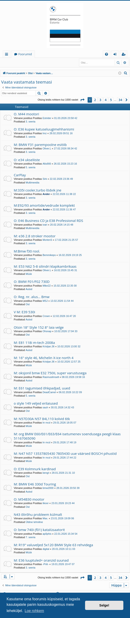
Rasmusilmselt (51, 377)
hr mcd (46, 422)
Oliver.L (47, 148)
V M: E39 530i (24, 312)
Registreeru (31, 61)
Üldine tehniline (34, 522)
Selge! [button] (104, 605)
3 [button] (100, 100)
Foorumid (25, 54)
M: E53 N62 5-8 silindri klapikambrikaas (45, 266)
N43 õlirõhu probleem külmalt (38, 514)
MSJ (45, 300)
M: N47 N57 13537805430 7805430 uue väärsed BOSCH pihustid (65, 453)
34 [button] (120, 100)
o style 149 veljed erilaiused (36, 403)
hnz (45, 133)
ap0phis (47, 533)
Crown (46, 316)
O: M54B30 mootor (29, 499)
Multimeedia (32, 182)
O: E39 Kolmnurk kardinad (35, 469)
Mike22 (47, 285)
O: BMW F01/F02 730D (32, 281)
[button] (82, 100)
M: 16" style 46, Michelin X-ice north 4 (43, 357)
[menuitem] (106, 54)
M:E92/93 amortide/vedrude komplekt (44, 205)
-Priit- (46, 564)
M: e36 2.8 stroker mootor (34, 236)
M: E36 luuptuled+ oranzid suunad (41, 560)
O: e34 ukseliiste (27, 159)
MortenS (47, 239)
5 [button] (111, 100)
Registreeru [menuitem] (124, 55)
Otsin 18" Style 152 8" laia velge (39, 327)
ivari (45, 224)
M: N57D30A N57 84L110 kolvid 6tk (42, 418)
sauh (45, 407)
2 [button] (95, 100)
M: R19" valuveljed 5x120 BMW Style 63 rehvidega (53, 545)
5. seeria (30, 167)
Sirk (45, 178)
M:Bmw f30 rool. (27, 251)
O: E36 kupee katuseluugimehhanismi (44, 129)
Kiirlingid (7, 55)
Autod (29, 289)
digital (46, 549)
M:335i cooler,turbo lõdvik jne (37, 190)
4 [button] (106, 100)
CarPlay (20, 175)
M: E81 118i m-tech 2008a (34, 342)
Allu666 (47, 163)
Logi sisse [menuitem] (116, 55)
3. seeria (30, 121)
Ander (46, 194)
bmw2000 (48, 488)
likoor (46, 503)
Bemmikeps (49, 255)
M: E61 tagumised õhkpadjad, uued (42, 388)
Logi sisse (11, 61)
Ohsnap (47, 331)
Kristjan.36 (49, 346)
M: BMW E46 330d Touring (35, 484)
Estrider (47, 118)
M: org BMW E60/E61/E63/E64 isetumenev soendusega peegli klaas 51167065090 (67, 436)
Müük (29, 274)
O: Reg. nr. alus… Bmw (32, 296)
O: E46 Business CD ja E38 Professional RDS (48, 220)
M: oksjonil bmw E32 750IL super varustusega (50, 373)
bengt (46, 472)
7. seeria (30, 537)
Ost (28, 304)
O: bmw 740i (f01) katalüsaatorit (39, 529)
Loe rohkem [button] (34, 611)
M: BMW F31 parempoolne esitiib (40, 144)
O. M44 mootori (26, 114)
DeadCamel (49, 392)
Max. (45, 518)
